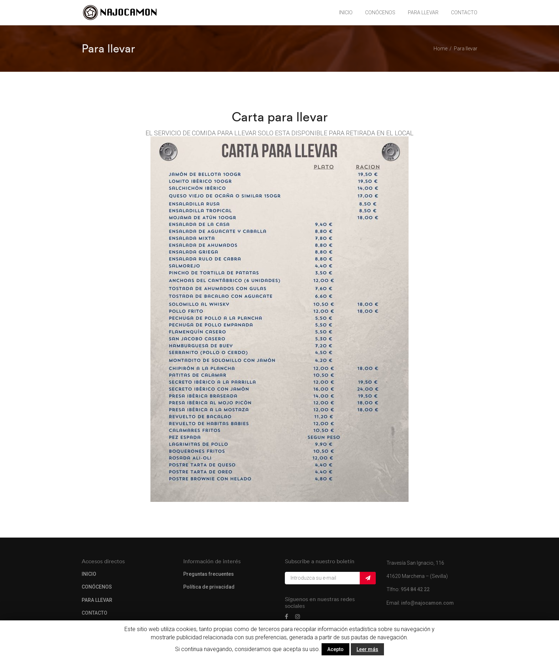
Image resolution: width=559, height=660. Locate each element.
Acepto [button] (335, 649)
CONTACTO (464, 12)
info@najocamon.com (427, 603)
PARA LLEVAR (423, 12)
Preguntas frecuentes (208, 574)
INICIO (346, 12)
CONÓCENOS (380, 12)
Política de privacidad (209, 587)
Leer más (367, 649)
